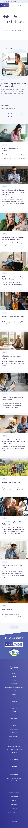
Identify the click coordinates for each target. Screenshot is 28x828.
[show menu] (25, 5)
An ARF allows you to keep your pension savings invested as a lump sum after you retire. (14, 448)
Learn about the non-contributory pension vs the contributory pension (12, 283)
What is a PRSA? (7, 609)
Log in (20, 5)
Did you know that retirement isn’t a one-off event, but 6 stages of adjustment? (13, 489)
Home (3, 10)
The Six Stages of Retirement (11, 482)
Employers (14, 1)
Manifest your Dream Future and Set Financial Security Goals (13, 238)
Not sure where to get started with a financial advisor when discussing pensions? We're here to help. (12, 405)
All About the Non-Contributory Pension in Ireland (12, 278)
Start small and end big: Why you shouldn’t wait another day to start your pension (13, 192)
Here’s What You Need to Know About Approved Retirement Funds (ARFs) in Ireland (13, 441)
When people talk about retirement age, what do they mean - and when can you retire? (13, 363)
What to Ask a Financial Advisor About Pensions (12, 399)
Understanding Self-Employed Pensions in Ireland (13, 84)
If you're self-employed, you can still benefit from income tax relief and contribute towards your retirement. (12, 91)
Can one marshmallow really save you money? (13, 244)
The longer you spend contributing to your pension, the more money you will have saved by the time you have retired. (13, 156)
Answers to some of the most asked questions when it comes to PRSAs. (12, 616)
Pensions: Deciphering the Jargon (13, 316)
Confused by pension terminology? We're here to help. (14, 323)
